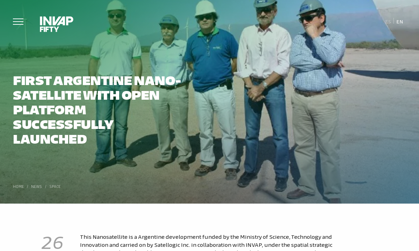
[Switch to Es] (388, 21)
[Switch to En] (400, 21)
